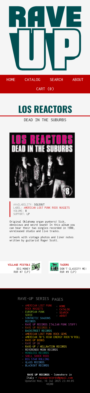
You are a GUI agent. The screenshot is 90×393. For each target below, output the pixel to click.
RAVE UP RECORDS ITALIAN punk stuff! (51, 324)
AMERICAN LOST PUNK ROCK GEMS (46, 333)
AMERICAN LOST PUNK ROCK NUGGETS (47, 207)
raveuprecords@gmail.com (55, 377)
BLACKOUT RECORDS (37, 365)
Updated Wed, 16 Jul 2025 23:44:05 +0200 (49, 382)
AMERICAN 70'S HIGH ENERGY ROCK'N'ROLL (52, 337)
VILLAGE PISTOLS (19, 264)
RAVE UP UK (32, 343)
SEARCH (56, 79)
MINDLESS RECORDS (37, 352)
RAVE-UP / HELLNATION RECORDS (46, 346)
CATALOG (32, 79)
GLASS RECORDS (35, 362)
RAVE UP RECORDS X (37, 327)
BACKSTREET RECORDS (38, 330)
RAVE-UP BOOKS (35, 340)
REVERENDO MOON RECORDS (41, 349)
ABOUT (78, 79)
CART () (45, 88)
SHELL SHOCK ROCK (37, 356)
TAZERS (64, 264)
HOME (10, 79)
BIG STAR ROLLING (37, 359)
